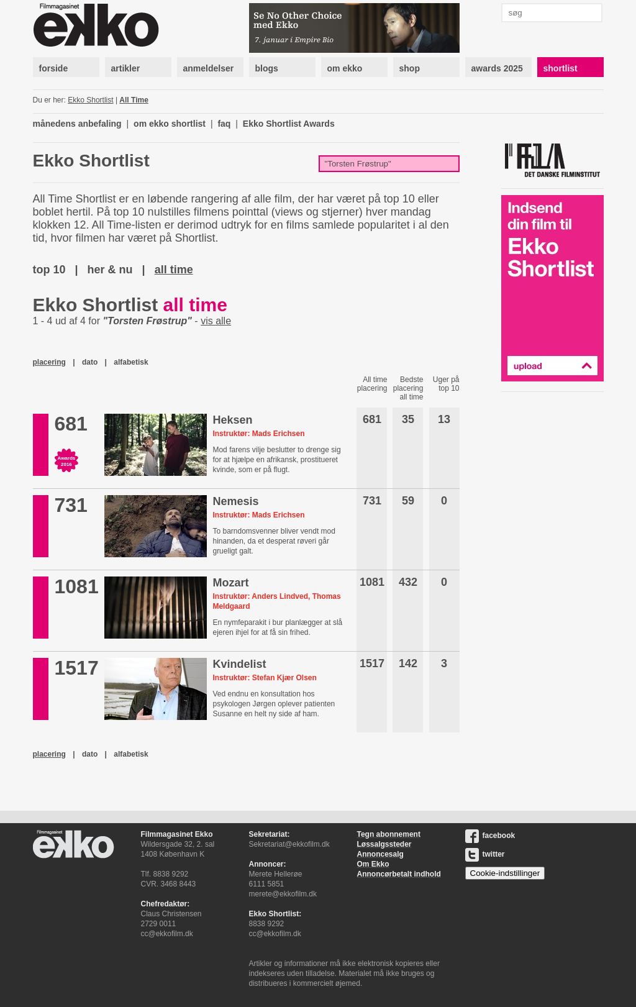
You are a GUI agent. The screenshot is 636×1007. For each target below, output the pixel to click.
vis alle (216, 321)
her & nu (110, 269)
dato (90, 362)
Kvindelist (239, 664)
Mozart (230, 582)
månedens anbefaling (77, 124)
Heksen (232, 420)
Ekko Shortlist (90, 100)
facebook (490, 835)
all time (174, 269)
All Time (133, 100)
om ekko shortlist (170, 124)
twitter (485, 854)
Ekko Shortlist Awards (289, 124)
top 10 (49, 269)
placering (49, 362)
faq (223, 124)
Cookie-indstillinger (505, 873)
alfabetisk (131, 362)
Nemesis (235, 501)
